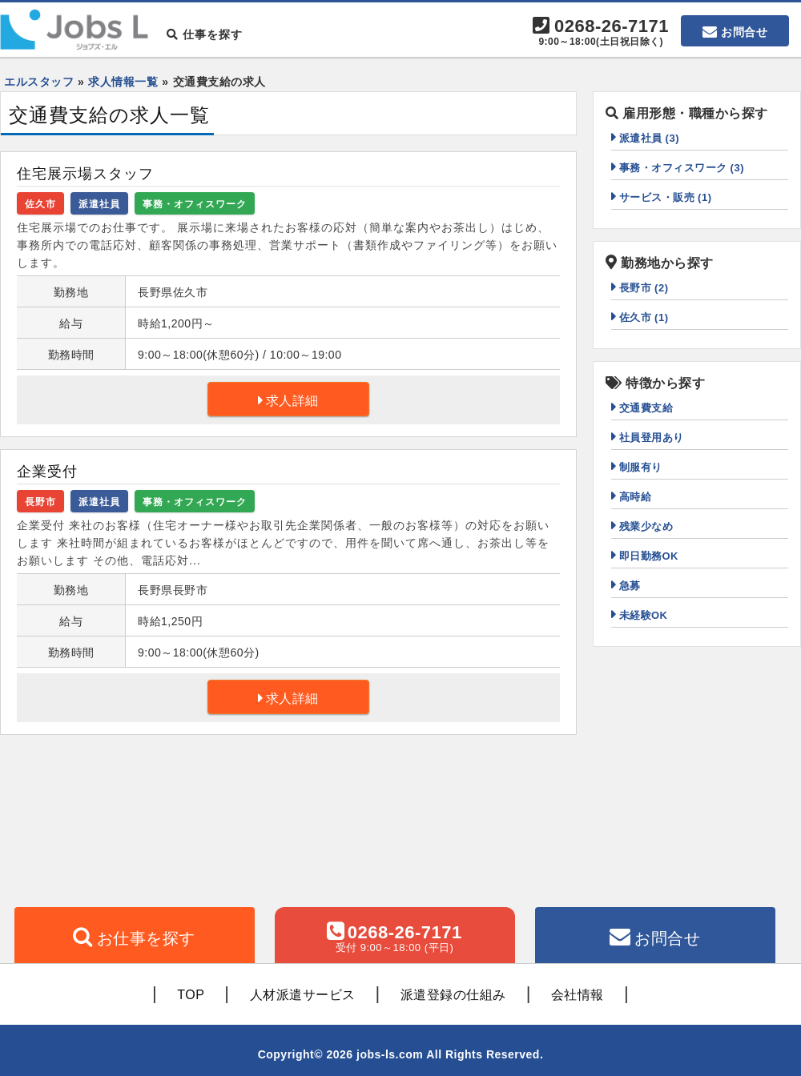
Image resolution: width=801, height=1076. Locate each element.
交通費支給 (646, 408)
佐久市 (40, 204)
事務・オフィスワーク (195, 204)
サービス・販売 (665, 197)
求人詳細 (292, 401)
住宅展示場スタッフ (85, 174)
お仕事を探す (146, 938)
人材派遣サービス (303, 995)
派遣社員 (99, 204)
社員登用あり (651, 438)
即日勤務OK (649, 556)
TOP (190, 995)
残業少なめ (646, 526)
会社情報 (577, 995)
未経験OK (643, 615)
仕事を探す (205, 34)
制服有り (640, 467)
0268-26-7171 (601, 33)
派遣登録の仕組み (453, 995)
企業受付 (47, 472)
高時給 (635, 497)
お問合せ (744, 32)
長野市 (40, 502)
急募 (630, 586)
